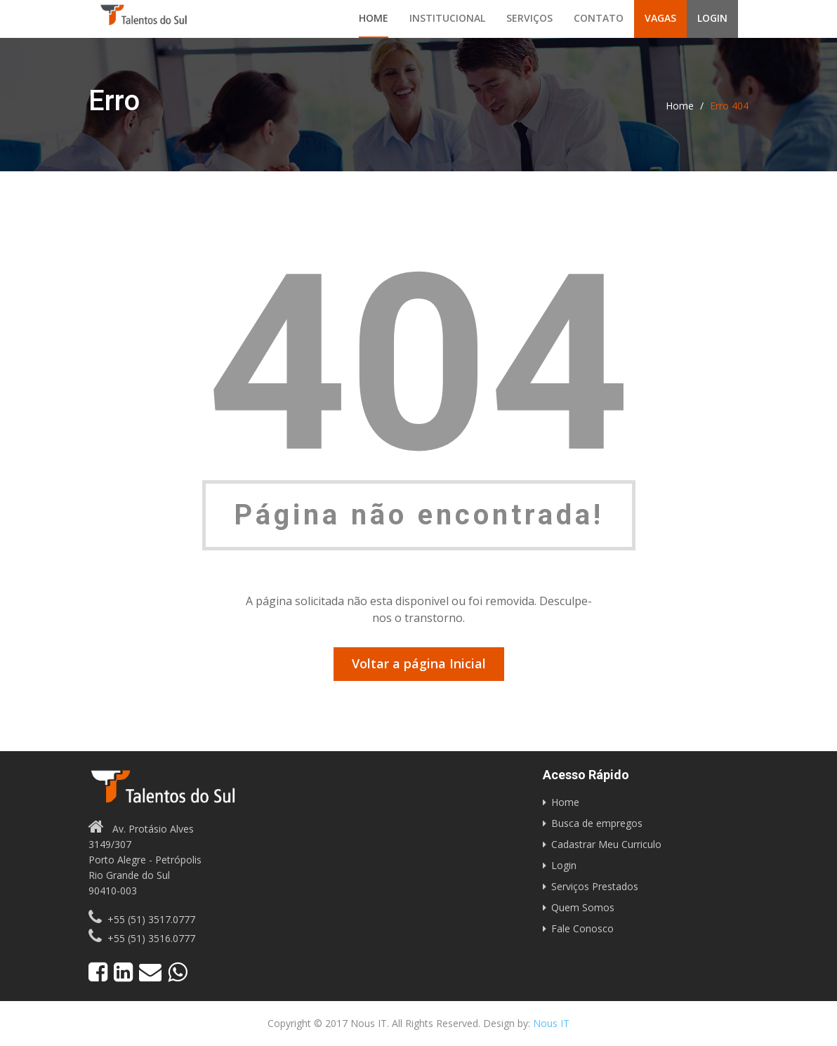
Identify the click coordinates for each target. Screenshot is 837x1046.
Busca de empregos (596, 823)
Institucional (447, 18)
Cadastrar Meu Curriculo (606, 844)
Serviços (529, 18)
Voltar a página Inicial (419, 663)
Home (373, 18)
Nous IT (551, 1023)
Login (712, 18)
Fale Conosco (582, 928)
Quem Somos (582, 907)
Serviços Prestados (594, 886)
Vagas (660, 18)
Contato (599, 18)
